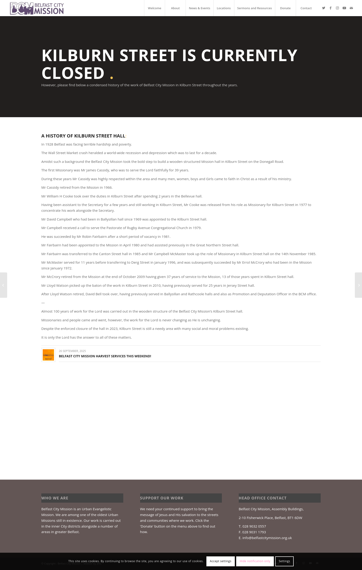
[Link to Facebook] (330, 7)
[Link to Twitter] (323, 7)
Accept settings (220, 561)
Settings (284, 561)
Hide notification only (255, 561)
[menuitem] (154, 8)
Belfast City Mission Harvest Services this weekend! (105, 356)
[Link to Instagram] (337, 7)
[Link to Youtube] (344, 7)
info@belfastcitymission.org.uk (267, 537)
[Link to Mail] (351, 7)
